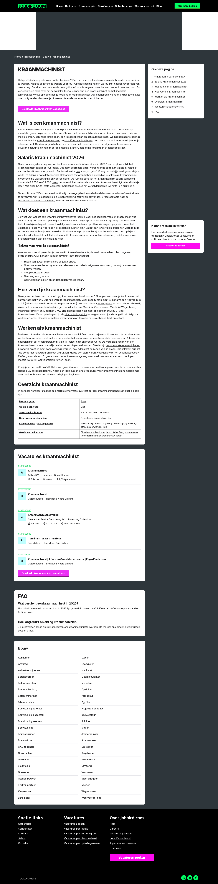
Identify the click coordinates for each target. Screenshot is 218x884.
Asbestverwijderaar (29, 670)
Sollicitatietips (123, 6)
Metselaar (86, 683)
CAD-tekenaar (26, 746)
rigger (119, 435)
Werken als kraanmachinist (170, 96)
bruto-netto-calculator (48, 185)
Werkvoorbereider (91, 797)
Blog (159, 6)
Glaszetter (24, 772)
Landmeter (24, 797)
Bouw (46, 56)
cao (78, 171)
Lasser (85, 657)
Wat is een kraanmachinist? (169, 76)
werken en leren (27, 318)
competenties (63, 338)
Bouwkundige (25, 727)
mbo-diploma (104, 303)
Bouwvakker (25, 740)
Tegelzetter (88, 753)
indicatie (134, 193)
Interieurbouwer (27, 778)
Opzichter (86, 689)
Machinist (86, 670)
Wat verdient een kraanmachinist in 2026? (48, 603)
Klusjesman (24, 791)
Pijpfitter (86, 702)
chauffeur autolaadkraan (78, 140)
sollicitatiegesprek (49, 175)
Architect (23, 663)
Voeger (85, 784)
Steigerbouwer (89, 734)
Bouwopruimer (26, 734)
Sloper (85, 727)
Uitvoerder (87, 765)
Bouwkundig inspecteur (31, 714)
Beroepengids (87, 6)
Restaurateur (88, 714)
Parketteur (87, 695)
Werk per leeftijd (144, 6)
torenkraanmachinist (48, 140)
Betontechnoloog (27, 689)
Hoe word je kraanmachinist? (171, 91)
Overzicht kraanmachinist (169, 101)
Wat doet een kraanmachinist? (171, 86)
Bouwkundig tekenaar (30, 721)
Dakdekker (24, 759)
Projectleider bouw (92, 708)
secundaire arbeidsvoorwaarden (36, 200)
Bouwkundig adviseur (30, 708)
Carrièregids (105, 6)
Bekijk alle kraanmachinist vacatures (43, 108)
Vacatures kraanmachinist (168, 106)
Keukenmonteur (27, 784)
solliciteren (30, 193)
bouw (68, 133)
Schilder (86, 721)
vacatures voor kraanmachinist (103, 370)
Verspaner (87, 772)
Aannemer (24, 657)
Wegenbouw (88, 791)
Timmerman (88, 759)
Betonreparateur (27, 683)
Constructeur (25, 753)
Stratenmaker (89, 740)
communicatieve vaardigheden (123, 345)
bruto (55, 182)
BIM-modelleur (26, 702)
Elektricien (24, 765)
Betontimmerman (27, 695)
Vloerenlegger (89, 778)
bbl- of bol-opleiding (75, 314)
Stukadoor (87, 746)
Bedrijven (70, 6)
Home (59, 6)
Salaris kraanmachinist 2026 (170, 81)
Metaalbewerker (90, 676)
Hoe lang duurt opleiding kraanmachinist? (47, 622)
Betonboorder (26, 676)
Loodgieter (87, 663)
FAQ (157, 111)
